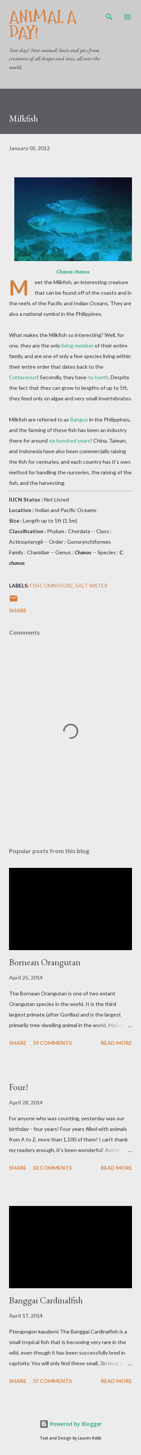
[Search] (109, 13)
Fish (35, 585)
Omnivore (58, 585)
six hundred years (69, 440)
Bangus (79, 419)
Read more (116, 1043)
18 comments (52, 1167)
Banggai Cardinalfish (46, 1300)
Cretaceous (23, 377)
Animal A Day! (42, 25)
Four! (18, 1087)
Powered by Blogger (70, 1423)
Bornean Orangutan (44, 962)
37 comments (52, 1381)
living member (77, 345)
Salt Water (91, 585)
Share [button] (17, 610)
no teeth (98, 377)
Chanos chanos (73, 271)
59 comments (52, 1043)
